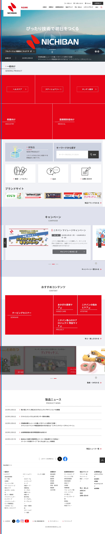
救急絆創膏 (67, 485)
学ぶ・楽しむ (84, 492)
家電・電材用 (54, 490)
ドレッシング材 (68, 481)
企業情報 (98, 3)
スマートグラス (68, 497)
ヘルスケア (6, 479)
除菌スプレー (68, 510)
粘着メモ (26, 499)
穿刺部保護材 (68, 483)
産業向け (53, 476)
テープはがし (27, 503)
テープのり (27, 494)
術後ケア (66, 488)
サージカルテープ (69, 479)
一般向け (6, 476)
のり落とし (67, 499)
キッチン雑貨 (41, 479)
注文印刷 (52, 494)
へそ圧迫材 (67, 508)
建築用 (52, 488)
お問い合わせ (79, 3)
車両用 (52, 485)
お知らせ (69, 3)
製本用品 (26, 501)
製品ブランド (84, 476)
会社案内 (96, 483)
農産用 (52, 483)
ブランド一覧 (83, 479)
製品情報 (24, 7)
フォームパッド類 (69, 494)
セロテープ (27, 483)
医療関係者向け (69, 476)
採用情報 (96, 493)
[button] (44, 7)
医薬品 (66, 506)
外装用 (52, 481)
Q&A (81, 497)
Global (89, 3)
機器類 (52, 492)
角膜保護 (66, 492)
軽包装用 (52, 479)
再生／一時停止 (96, 51)
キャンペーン (83, 481)
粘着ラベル (27, 497)
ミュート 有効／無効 (98, 51)
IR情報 (96, 486)
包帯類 (66, 490)
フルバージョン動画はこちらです (18, 51)
